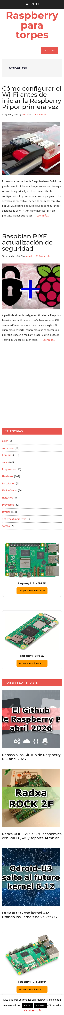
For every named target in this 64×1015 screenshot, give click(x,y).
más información (32, 1010)
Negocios (7, 498)
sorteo (6, 526)
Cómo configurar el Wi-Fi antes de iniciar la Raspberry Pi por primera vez (31, 97)
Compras (7, 455)
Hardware (7, 476)
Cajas (5, 441)
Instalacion (8, 483)
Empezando (9, 469)
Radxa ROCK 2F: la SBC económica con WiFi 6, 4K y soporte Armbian (32, 836)
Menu (35, 4)
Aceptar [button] (27, 1005)
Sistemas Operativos (14, 519)
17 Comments (39, 114)
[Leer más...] (43, 216)
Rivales (6, 512)
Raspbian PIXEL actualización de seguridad (27, 242)
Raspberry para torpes (32, 25)
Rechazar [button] (40, 1005)
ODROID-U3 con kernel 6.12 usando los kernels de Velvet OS (29, 915)
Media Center (9, 490)
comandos (8, 448)
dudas (5, 462)
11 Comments (43, 256)
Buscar (50, 50)
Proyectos (8, 505)
